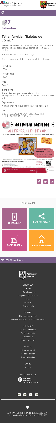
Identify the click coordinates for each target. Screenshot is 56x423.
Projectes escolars (28, 354)
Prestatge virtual (28, 340)
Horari (28, 299)
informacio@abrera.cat (18, 415)
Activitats (18, 260)
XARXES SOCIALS (41, 218)
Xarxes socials (28, 306)
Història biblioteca (28, 292)
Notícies (28, 367)
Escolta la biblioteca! (28, 330)
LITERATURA (28, 326)
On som (28, 289)
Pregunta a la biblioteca (28, 296)
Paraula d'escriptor (28, 333)
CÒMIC (28, 364)
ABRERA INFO (14, 219)
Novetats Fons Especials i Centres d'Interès (28, 320)
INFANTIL (28, 347)
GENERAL (28, 313)
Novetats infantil (28, 350)
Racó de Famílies (28, 357)
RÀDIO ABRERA (14, 241)
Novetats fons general (28, 316)
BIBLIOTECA (6, 260)
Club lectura (28, 337)
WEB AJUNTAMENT (41, 241)
